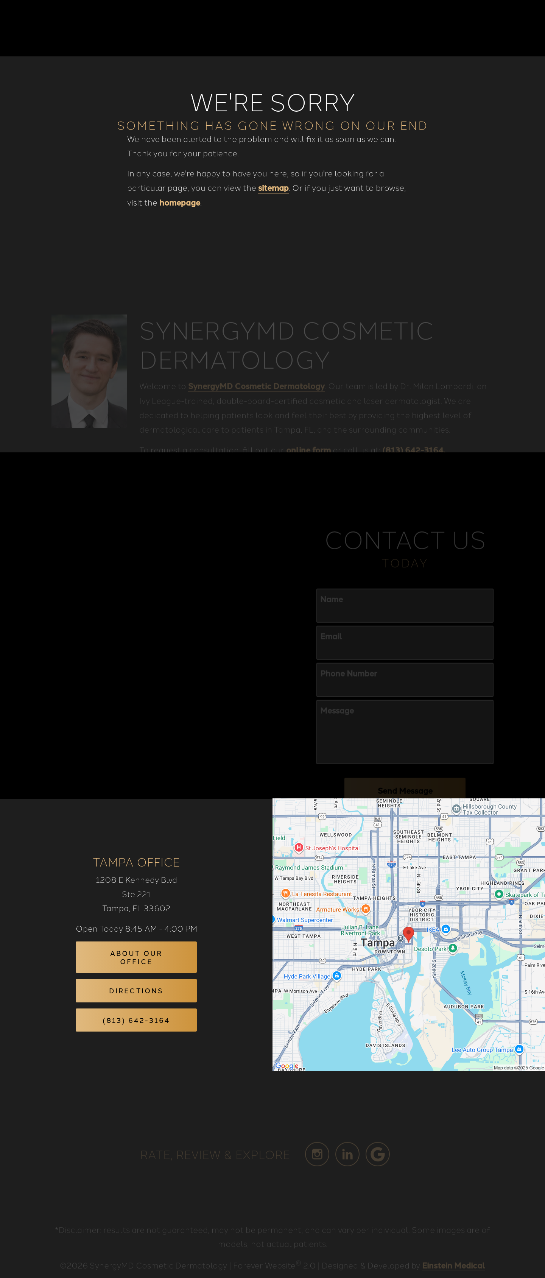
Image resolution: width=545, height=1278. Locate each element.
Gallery (305, 28)
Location (415, 28)
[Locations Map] (408, 933)
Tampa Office (136, 861)
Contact (462, 28)
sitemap (273, 187)
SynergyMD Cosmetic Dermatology (256, 393)
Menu (509, 28)
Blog (267, 28)
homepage (179, 202)
